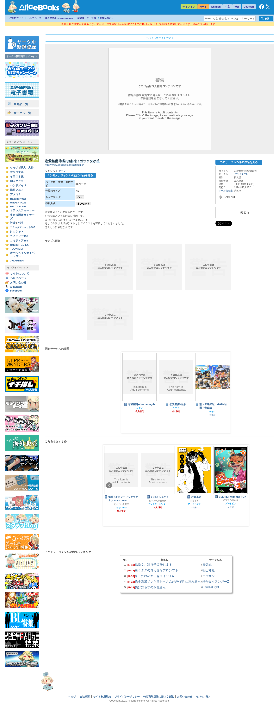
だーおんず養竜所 (157, 501)
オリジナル (17, 172)
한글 (236, 6)
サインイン (189, 6)
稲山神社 (208, 570)
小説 (20, 222)
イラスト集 (17, 176)
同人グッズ (17, 181)
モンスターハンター (157, 504)
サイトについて (19, 273)
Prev (109, 485)
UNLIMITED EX (19, 244)
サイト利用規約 (102, 696)
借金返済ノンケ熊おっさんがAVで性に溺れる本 (168, 581)
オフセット (83, 203)
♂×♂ (80, 197)
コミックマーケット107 (22, 227)
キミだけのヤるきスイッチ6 (154, 576)
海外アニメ (17, 190)
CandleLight (210, 587)
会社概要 (85, 696)
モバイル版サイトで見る (160, 37)
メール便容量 (226, 190)
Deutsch (249, 6)
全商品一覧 (18, 104)
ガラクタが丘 (241, 174)
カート (203, 6)
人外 (31, 167)
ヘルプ (72, 696)
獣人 (23, 167)
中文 (227, 6)
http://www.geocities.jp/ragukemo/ (64, 164)
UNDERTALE (18, 202)
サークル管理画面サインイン (22, 56)
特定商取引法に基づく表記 (158, 696)
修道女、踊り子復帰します (153, 564)
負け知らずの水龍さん (150, 587)
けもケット (17, 231)
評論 (13, 222)
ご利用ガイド (16, 18)
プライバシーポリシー (127, 696)
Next (243, 485)
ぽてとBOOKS (230, 500)
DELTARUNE (18, 206)
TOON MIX (16, 248)
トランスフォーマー (22, 210)
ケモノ (14, 167)
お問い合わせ (107, 18)
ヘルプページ (34, 18)
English (216, 6)
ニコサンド (210, 576)
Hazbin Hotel (18, 198)
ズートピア (230, 503)
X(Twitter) (16, 286)
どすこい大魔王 (121, 504)
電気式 (207, 564)
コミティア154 (19, 240)
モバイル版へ (203, 696)
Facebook (16, 290)
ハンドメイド (18, 185)
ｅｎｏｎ (194, 501)
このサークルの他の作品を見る (239, 162)
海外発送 (59, 18)
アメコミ (15, 194)
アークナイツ (194, 504)
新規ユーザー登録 (86, 18)
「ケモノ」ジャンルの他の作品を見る (70, 175)
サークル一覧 (19, 113)
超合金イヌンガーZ (215, 581)
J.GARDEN (17, 260)
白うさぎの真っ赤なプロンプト (156, 570)
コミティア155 (19, 236)
